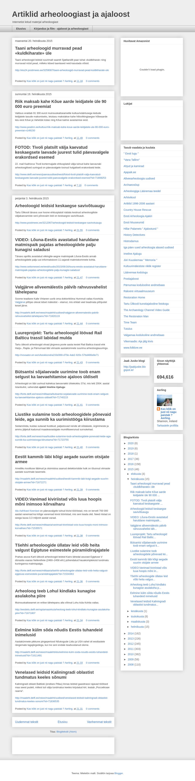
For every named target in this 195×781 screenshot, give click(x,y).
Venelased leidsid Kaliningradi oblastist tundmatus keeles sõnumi (54, 675)
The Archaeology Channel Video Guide (147, 310)
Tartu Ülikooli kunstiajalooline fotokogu (146, 303)
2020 (131, 443)
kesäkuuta (137, 611)
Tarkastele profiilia (167, 425)
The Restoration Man (136, 316)
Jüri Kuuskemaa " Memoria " (140, 260)
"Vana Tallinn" (132, 159)
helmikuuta (138, 626)
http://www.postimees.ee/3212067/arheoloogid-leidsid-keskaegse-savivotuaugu (58, 222)
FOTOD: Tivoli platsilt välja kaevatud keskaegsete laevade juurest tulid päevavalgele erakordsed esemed (62, 152)
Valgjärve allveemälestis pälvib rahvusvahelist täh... (148, 527)
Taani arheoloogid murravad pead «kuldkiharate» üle (48, 51)
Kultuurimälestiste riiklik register (142, 266)
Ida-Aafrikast (22, 510)
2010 (131, 654)
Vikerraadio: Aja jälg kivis (138, 341)
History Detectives (134, 234)
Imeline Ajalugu (133, 253)
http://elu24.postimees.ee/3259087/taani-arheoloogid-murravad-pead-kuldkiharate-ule (62, 70)
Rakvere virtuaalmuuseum (139, 291)
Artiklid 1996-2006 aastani (139, 203)
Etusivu (21, 28)
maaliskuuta (138, 621)
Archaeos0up (131, 184)
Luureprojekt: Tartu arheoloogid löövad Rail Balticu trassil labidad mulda (58, 335)
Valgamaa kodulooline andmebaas (144, 335)
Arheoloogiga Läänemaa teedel (142, 191)
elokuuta (136, 473)
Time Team (130, 322)
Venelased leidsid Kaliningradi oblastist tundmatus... (148, 603)
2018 (131, 453)
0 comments (92, 81)
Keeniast (34, 510)
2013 (131, 638)
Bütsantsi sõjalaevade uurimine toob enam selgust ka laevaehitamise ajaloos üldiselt (57, 374)
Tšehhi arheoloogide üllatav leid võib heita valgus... (149, 578)
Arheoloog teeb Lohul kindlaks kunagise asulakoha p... (148, 586)
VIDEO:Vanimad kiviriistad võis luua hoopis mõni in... (148, 569)
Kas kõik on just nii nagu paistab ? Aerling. (50, 81)
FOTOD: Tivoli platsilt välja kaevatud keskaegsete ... (146, 502)
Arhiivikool (130, 197)
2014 (131, 633)
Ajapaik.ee (130, 172)
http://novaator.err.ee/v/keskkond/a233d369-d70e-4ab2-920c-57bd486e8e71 (57, 355)
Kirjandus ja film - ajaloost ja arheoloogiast (61, 28)
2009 (131, 659)
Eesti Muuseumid (134, 222)
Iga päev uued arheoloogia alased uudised (149, 247)
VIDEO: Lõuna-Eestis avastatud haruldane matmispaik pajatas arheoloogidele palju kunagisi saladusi (57, 244)
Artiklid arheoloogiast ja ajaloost (71, 14)
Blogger (118, 773)
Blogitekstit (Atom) (67, 731)
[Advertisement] (37, 744)
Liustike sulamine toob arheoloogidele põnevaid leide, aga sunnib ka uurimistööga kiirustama (63, 417)
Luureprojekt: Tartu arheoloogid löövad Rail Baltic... (148, 536)
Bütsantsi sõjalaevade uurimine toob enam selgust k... (148, 544)
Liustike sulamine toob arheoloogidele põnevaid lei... (149, 552)
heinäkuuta (138, 479)
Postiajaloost (131, 278)
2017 (131, 458)
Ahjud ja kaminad (134, 166)
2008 (131, 664)
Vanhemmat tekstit (99, 722)
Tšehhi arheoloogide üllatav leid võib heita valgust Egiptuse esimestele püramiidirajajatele (62, 547)
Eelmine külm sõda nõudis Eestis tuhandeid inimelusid (149, 594)
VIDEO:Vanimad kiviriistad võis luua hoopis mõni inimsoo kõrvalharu (58, 501)
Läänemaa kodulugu (136, 272)
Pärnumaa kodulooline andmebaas (144, 285)
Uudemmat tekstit (26, 722)
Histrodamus (131, 241)
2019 (131, 448)
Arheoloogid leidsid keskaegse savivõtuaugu (60, 205)
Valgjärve (20, 302)
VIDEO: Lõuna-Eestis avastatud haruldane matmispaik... (149, 519)
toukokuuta (138, 616)
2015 (131, 469)
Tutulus (128, 328)
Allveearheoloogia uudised (139, 178)
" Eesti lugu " (131, 153)
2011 (131, 648)
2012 (131, 643)
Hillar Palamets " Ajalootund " (141, 228)
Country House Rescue (137, 209)
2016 (131, 464)
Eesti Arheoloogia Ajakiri (138, 216)
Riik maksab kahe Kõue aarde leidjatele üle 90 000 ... (148, 493)
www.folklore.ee (133, 347)
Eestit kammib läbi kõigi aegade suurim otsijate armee (149, 561)
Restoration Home (134, 297)
